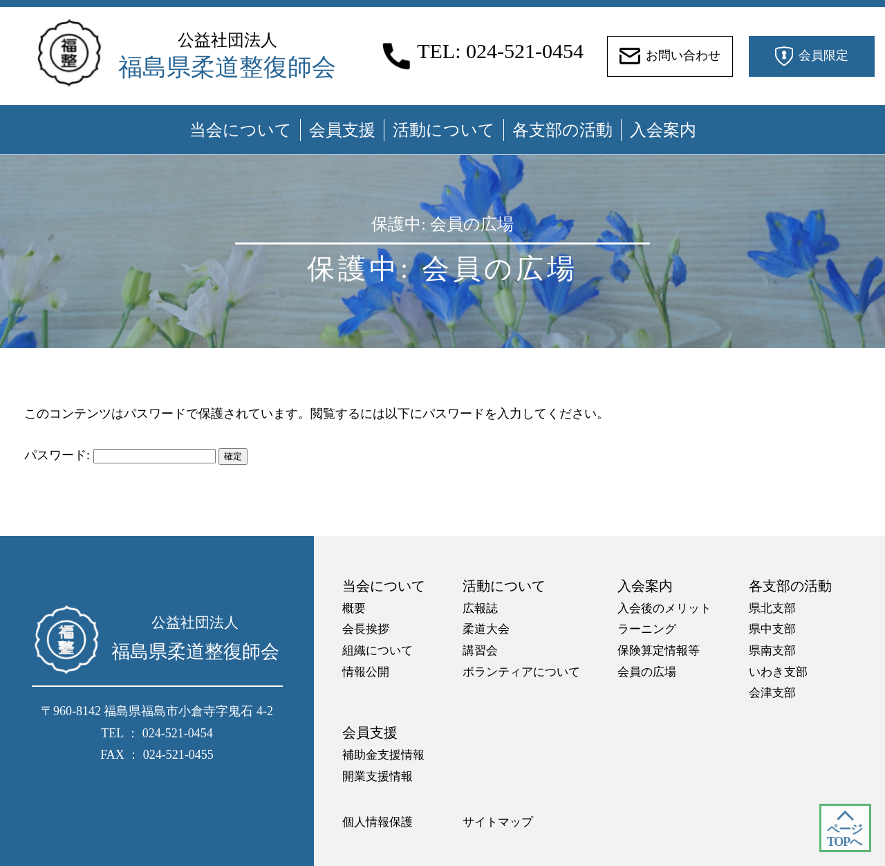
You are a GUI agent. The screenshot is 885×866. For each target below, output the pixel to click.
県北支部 (772, 608)
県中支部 (772, 629)
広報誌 (480, 608)
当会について (240, 130)
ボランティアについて (521, 672)
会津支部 (772, 692)
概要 (354, 608)
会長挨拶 (365, 629)
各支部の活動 (562, 130)
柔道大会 (486, 629)
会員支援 (342, 130)
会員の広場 (646, 672)
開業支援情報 (377, 776)
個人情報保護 (377, 822)
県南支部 (772, 650)
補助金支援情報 (383, 755)
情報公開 (365, 672)
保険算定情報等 (658, 650)
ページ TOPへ (844, 835)
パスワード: (120, 455)
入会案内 (663, 130)
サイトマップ (498, 822)
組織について (377, 650)
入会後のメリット (664, 608)
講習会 (480, 650)
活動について (444, 130)
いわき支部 (778, 672)
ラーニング (646, 629)
